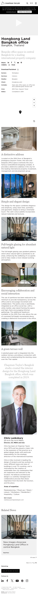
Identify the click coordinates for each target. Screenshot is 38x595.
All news (33, 557)
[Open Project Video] (19, 23)
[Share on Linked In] (8, 62)
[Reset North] (34, 105)
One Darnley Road (11, 592)
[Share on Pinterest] (21, 62)
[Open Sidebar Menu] (36, 3)
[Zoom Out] (34, 102)
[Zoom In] (34, 99)
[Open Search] (27, 3)
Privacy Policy (22, 588)
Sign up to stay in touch (10, 571)
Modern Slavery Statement (8, 589)
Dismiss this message (24, 11)
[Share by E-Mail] (18, 62)
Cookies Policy (11, 11)
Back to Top (31, 563)
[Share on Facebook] (11, 62)
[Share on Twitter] (15, 62)
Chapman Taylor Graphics (10, 591)
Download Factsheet (10, 69)
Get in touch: (14, 499)
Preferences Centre (5, 588)
